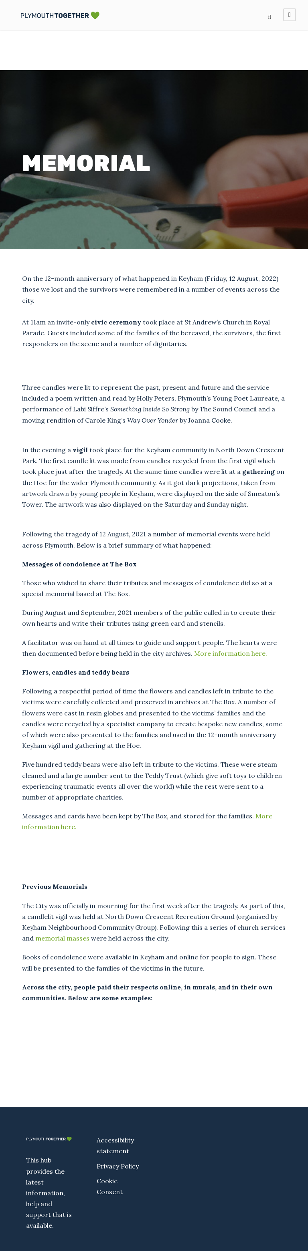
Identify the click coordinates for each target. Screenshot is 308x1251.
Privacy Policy (118, 1166)
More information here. (230, 653)
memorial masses (62, 938)
